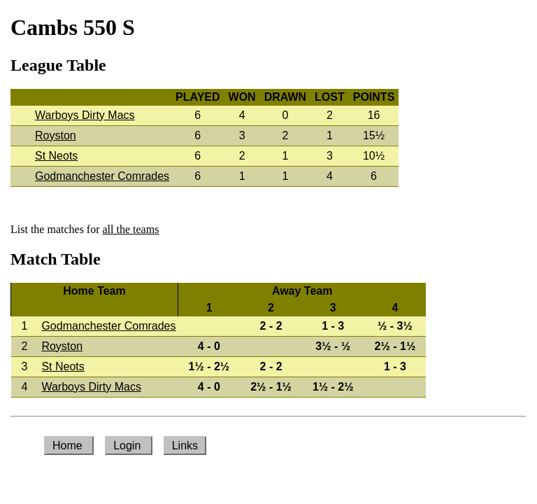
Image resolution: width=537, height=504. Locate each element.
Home (68, 445)
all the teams (131, 229)
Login (128, 445)
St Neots (56, 156)
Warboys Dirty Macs (85, 115)
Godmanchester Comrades (102, 176)
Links (185, 445)
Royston (55, 135)
